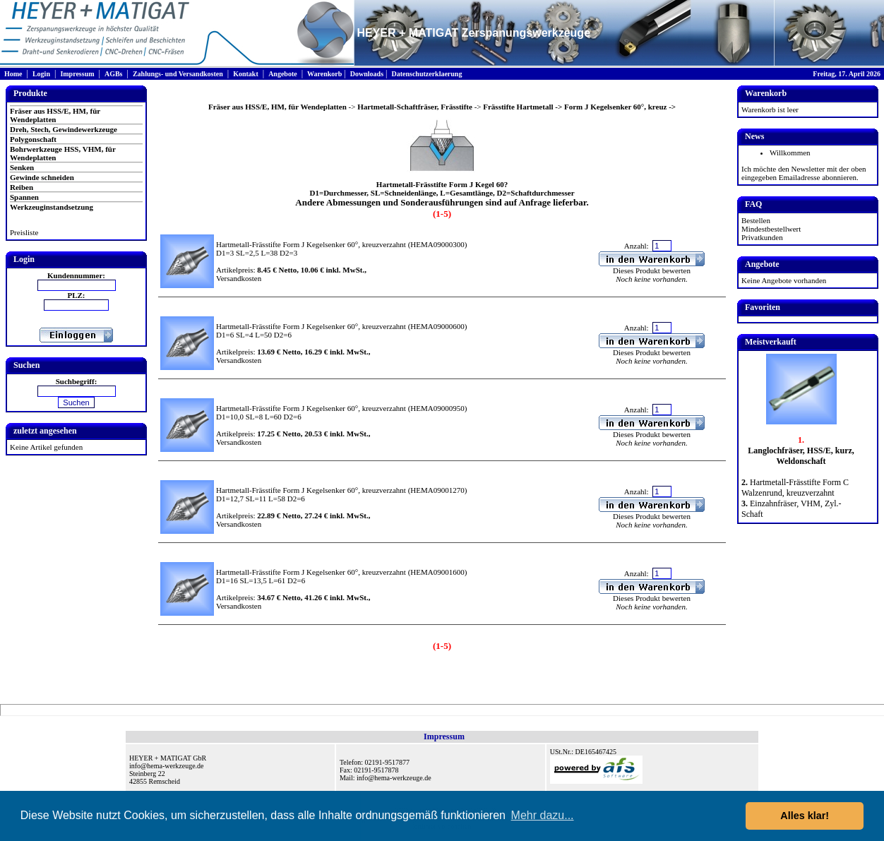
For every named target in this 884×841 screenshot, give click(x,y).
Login (41, 74)
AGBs (113, 74)
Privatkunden (762, 237)
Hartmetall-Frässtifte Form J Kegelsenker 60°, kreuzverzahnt (311, 244)
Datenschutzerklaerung (426, 74)
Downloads (366, 74)
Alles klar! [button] (804, 815)
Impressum (77, 74)
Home (13, 74)
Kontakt (245, 74)
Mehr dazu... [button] (542, 815)
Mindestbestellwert (771, 229)
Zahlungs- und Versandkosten (178, 74)
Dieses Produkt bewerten (652, 270)
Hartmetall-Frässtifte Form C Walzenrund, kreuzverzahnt (795, 487)
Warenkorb (324, 74)
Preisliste (24, 232)
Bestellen (755, 220)
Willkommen (790, 152)
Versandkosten (238, 278)
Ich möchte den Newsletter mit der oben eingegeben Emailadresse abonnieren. (803, 173)
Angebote (282, 74)
